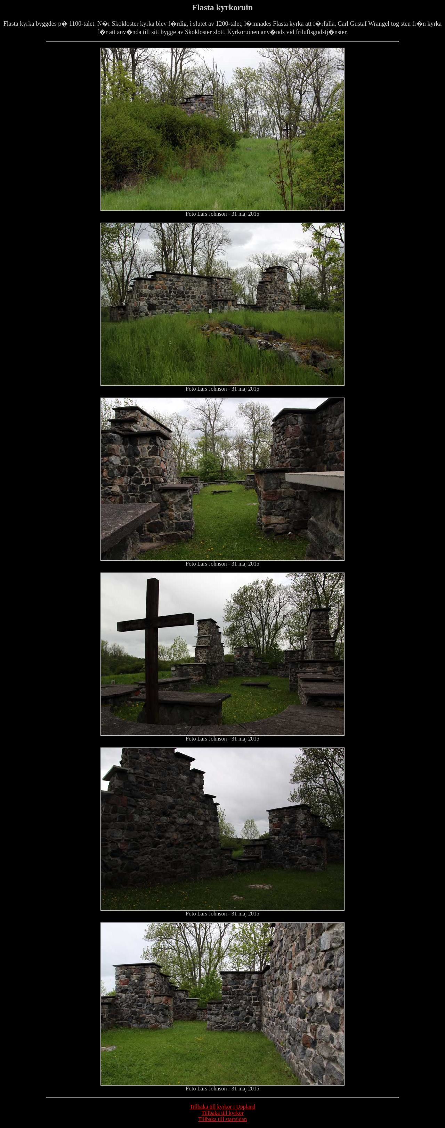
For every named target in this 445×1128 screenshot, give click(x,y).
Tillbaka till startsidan (222, 1119)
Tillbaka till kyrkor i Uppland (223, 1107)
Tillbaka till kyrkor (222, 1113)
